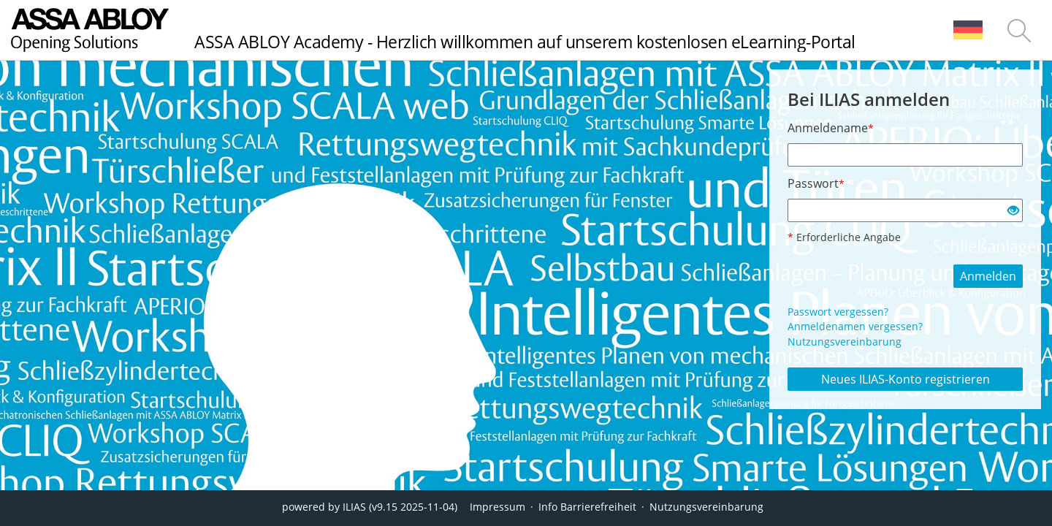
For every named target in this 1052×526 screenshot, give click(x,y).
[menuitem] (968, 30)
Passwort (816, 183)
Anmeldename (831, 128)
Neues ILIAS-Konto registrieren (905, 379)
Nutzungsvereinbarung (845, 341)
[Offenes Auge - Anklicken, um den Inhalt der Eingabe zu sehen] (1013, 211)
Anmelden (988, 276)
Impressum (497, 507)
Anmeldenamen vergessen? (855, 326)
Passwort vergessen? (838, 312)
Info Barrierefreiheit (587, 507)
